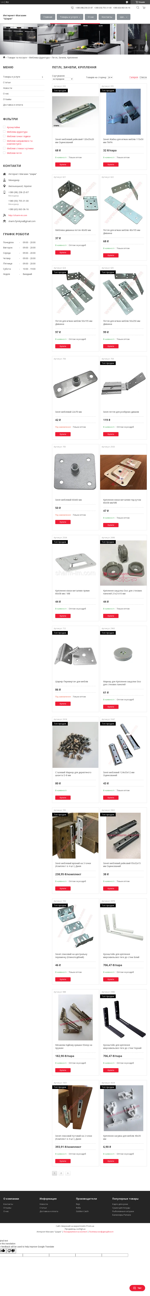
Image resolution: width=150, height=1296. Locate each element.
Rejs (78, 1204)
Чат (137, 1288)
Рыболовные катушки (123, 1211)
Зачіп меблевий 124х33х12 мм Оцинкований (118, 774)
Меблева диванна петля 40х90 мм (73, 230)
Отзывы (7, 99)
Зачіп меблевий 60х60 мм (68, 499)
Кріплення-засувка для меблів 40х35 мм (122, 1137)
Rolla (78, 1207)
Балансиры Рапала (121, 1214)
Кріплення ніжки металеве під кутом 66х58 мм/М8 (122, 501)
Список (143, 77)
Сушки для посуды (121, 1207)
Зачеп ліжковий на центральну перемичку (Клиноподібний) (71, 956)
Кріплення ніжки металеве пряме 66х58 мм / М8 (72, 592)
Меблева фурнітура (39, 57)
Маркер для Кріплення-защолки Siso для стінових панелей (122, 683)
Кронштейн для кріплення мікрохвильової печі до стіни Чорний (122, 1046)
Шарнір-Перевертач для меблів (71, 681)
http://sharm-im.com (17, 215)
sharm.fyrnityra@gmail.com (22, 221)
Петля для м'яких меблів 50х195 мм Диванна (73, 322)
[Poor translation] (11, 1250)
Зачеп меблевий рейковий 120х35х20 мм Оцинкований (74, 141)
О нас (91, 16)
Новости (7, 88)
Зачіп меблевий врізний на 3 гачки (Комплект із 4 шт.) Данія (73, 865)
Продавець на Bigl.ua (75, 1229)
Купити (63, 164)
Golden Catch (82, 1211)
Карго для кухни (120, 1204)
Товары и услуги (69, 16)
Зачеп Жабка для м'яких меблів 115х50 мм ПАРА (123, 141)
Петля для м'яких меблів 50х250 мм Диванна (121, 322)
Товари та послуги (17, 57)
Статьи (7, 82)
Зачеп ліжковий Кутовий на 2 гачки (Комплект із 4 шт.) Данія (73, 1137)
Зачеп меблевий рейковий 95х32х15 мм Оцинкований (122, 865)
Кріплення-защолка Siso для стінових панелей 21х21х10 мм (122, 592)
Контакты (107, 16)
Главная (47, 16)
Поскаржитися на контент (75, 1231)
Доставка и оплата (13, 104)
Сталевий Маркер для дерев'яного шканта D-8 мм (73, 774)
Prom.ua (90, 1226)
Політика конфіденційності (101, 1231)
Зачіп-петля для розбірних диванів (121, 411)
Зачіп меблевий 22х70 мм (68, 411)
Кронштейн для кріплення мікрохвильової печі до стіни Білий (121, 956)
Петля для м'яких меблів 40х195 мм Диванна (121, 232)
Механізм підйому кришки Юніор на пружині (73, 1046)
